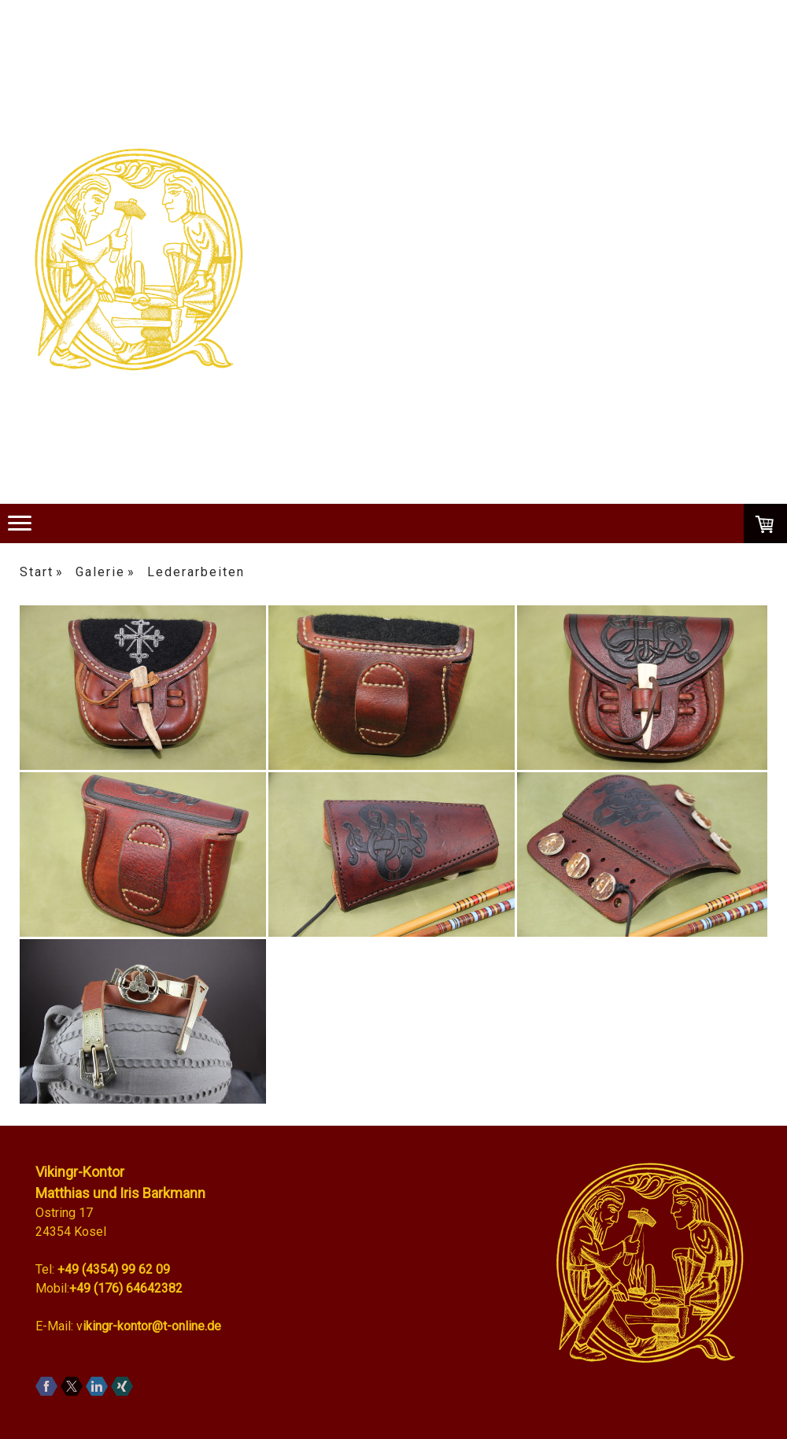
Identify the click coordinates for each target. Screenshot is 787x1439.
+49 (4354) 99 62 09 (113, 1269)
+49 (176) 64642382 (126, 1288)
